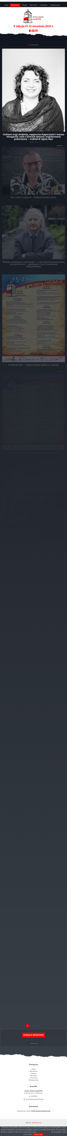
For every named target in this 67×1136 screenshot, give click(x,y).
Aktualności (15, 3)
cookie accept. (38, 1133)
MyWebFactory (37, 1121)
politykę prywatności (44, 1130)
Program (24, 3)
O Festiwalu (43, 3)
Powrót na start (33, 1041)
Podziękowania (55, 3)
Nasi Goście (33, 3)
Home (7, 3)
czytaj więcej (60, 143)
